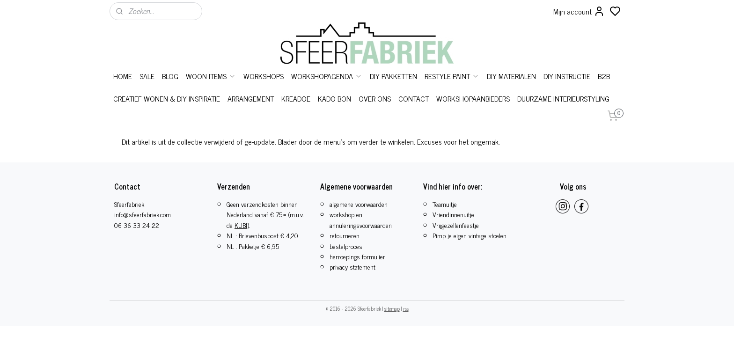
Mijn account (579, 11)
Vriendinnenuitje (453, 214)
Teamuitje (445, 203)
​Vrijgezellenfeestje (456, 225)
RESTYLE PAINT (452, 76)
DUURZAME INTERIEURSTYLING (563, 98)
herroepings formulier (357, 256)
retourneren (345, 235)
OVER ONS (375, 98)
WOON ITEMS (211, 76)
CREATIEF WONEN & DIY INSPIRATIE (166, 98)
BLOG (170, 76)
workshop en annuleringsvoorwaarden (361, 219)
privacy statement (352, 266)
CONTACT (413, 98)
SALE (146, 76)
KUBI (241, 225)
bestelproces (346, 246)
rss (406, 308)
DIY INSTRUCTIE (566, 76)
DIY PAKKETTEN (393, 76)
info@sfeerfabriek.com (142, 214)
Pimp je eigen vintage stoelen (469, 235)
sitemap (392, 308)
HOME (122, 76)
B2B (604, 76)
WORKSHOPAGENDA (326, 76)
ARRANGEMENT (251, 98)
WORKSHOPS (263, 76)
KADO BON (334, 98)
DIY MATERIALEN (511, 76)
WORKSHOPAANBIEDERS (473, 98)
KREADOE (295, 98)
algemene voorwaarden (359, 203)
